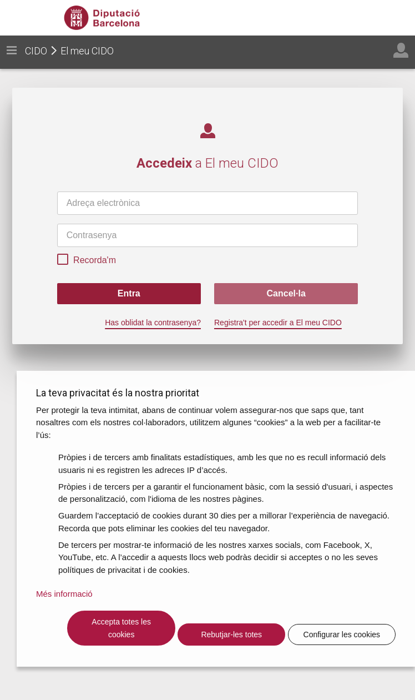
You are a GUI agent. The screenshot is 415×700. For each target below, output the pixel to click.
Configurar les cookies (342, 634)
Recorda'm (86, 260)
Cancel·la (286, 293)
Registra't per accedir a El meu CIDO (278, 322)
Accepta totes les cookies (121, 628)
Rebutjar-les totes (231, 634)
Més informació (64, 593)
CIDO (36, 51)
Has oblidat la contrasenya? (153, 322)
